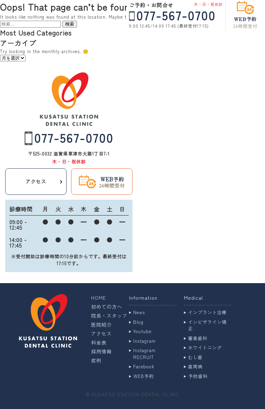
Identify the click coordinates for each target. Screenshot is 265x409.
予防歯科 (198, 376)
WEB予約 (144, 376)
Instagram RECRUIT (144, 353)
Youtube (142, 331)
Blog (138, 322)
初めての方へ (106, 306)
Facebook (143, 366)
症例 (96, 360)
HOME (98, 297)
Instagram (144, 341)
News (139, 312)
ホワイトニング (205, 347)
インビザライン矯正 (207, 325)
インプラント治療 (207, 312)
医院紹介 (101, 324)
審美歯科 (197, 338)
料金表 (99, 342)
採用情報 (101, 351)
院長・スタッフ (109, 315)
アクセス (101, 333)
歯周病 (195, 366)
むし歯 (195, 357)
